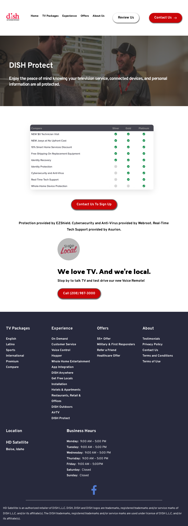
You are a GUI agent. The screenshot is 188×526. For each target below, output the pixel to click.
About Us (98, 15)
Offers (85, 15)
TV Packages (50, 15)
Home (35, 15)
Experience (69, 15)
